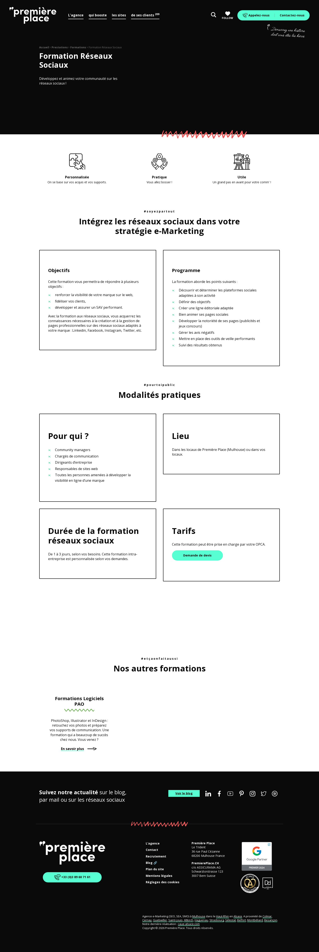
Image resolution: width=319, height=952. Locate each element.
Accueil (44, 47)
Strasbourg (216, 920)
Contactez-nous (292, 15)
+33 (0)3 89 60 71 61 (72, 877)
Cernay (147, 920)
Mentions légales (159, 876)
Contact (152, 850)
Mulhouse (198, 916)
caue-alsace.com (189, 924)
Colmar (267, 916)
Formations (78, 47)
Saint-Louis (175, 920)
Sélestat (230, 920)
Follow (227, 15)
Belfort (241, 920)
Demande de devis (197, 555)
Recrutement (156, 856)
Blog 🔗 (151, 863)
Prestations (60, 47)
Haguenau (201, 920)
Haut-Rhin (222, 916)
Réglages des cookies (162, 882)
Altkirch (188, 920)
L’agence (153, 843)
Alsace (238, 916)
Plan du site (155, 869)
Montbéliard (255, 920)
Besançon (270, 920)
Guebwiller (160, 920)
